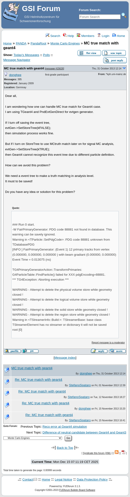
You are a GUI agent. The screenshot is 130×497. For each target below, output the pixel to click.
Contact (27, 479)
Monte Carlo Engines (65, 43)
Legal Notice (63, 479)
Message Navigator (16, 60)
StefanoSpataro (80, 385)
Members (85, 36)
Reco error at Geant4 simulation (65, 426)
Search (53, 36)
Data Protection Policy (92, 479)
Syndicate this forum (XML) (97, 453)
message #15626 (54, 68)
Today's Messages (26, 55)
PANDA (21, 43)
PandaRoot (38, 43)
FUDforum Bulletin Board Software (77, 490)
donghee (15, 75)
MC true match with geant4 (24, 68)
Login (103, 36)
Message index (65, 357)
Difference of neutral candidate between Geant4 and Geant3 (84, 432)
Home (118, 36)
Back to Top (65, 447)
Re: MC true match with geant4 (38, 380)
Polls (46, 55)
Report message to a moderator (108, 342)
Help (68, 36)
